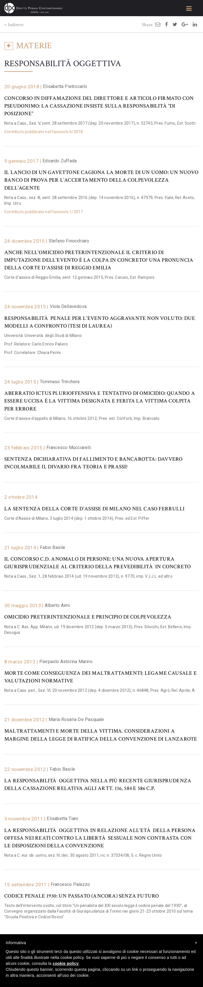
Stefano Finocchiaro (69, 241)
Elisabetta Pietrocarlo (65, 86)
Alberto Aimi (57, 605)
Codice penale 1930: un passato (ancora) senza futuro (81, 896)
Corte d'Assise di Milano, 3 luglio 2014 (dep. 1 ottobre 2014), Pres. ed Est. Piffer (76, 518)
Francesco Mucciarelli (68, 447)
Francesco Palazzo (70, 884)
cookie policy (66, 963)
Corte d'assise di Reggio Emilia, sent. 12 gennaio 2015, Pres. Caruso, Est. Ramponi (79, 277)
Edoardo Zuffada (59, 161)
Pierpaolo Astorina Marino (66, 661)
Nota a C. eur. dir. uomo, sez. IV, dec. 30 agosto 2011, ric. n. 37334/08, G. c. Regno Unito (83, 855)
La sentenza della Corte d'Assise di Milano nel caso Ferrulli (94, 508)
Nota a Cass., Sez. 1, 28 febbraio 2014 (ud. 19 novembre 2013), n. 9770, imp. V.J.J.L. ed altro (88, 576)
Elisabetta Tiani (62, 818)
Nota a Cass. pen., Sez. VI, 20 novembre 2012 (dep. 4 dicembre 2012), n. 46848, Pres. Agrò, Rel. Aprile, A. (100, 690)
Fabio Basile (52, 547)
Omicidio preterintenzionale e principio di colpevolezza (87, 617)
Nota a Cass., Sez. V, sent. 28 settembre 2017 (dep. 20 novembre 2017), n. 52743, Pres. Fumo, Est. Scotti (100, 123)
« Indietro (13, 25)
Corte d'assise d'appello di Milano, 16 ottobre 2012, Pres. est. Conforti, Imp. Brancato (81, 418)
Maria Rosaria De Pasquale (76, 719)
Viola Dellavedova (68, 306)
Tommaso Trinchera (59, 381)
